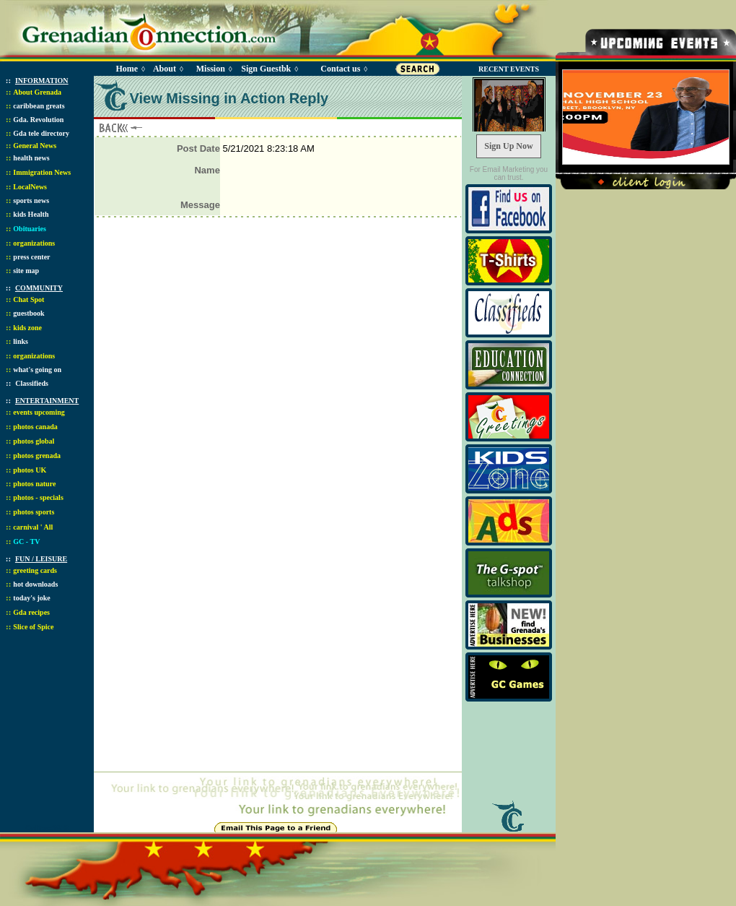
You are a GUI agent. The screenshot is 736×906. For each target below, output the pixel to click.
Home (126, 69)
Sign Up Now (508, 146)
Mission (210, 69)
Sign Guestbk (268, 69)
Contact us (340, 69)
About (164, 69)
